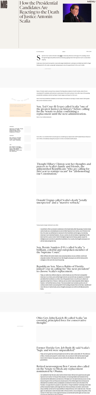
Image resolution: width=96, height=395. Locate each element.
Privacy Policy (12, 116)
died (61, 55)
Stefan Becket (41, 51)
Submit (28, 114)
